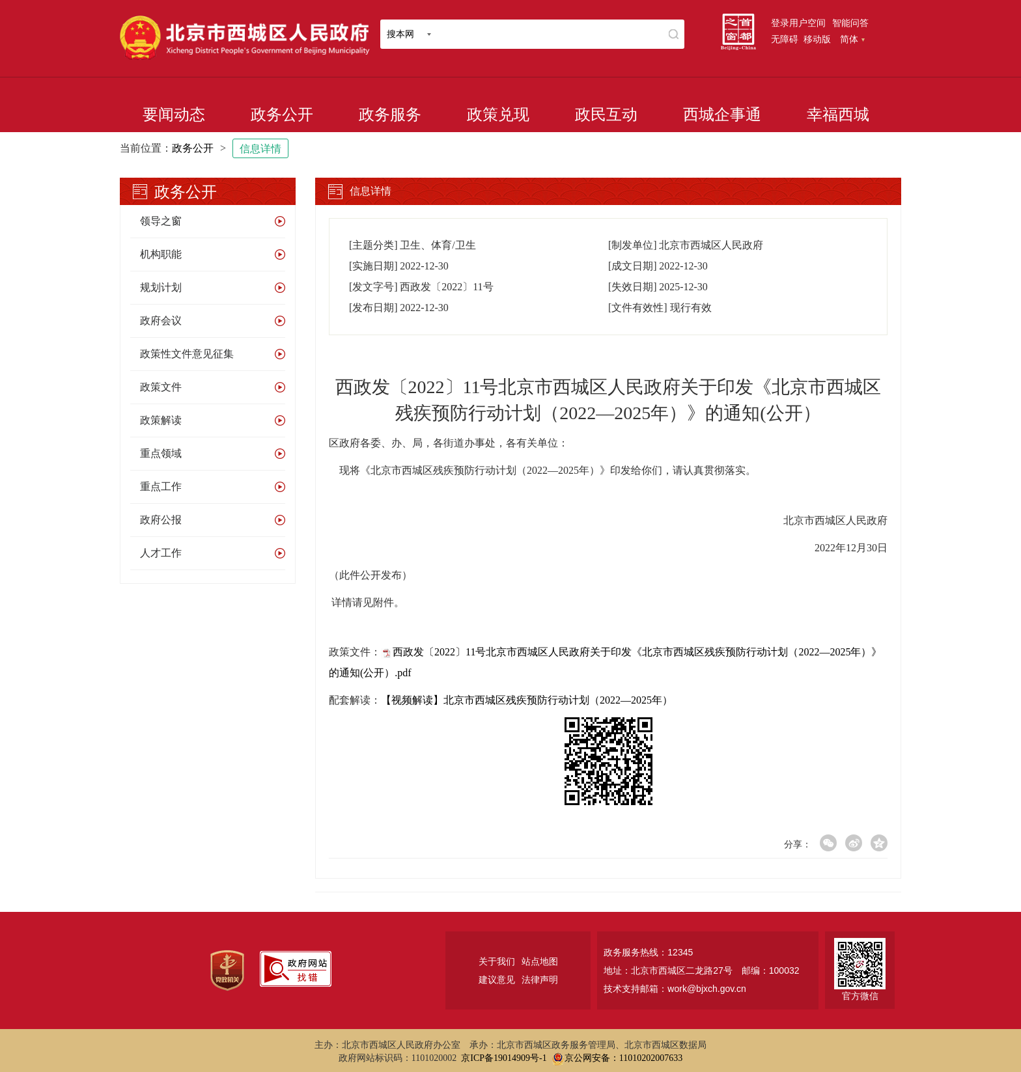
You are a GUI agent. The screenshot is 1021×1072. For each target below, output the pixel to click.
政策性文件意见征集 (187, 353)
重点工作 (161, 486)
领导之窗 (161, 221)
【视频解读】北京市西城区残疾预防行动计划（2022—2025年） (527, 700)
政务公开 (282, 114)
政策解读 (161, 420)
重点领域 (161, 453)
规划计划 (161, 287)
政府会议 (161, 320)
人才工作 (161, 552)
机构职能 (161, 254)
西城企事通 (722, 114)
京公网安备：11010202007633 (623, 1058)
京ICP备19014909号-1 (503, 1058)
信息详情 (260, 148)
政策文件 (161, 386)
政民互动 (606, 114)
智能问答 (850, 23)
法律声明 (540, 979)
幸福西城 (838, 114)
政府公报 (161, 519)
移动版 (817, 39)
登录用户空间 (798, 23)
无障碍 (784, 39)
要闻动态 (174, 114)
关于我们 (497, 961)
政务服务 (390, 114)
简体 (852, 39)
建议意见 (497, 979)
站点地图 (540, 961)
